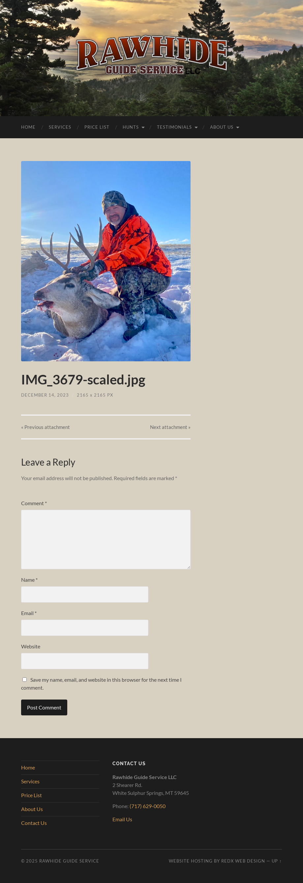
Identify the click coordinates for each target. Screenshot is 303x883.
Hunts (131, 127)
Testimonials (174, 127)
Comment (34, 503)
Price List (96, 127)
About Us (221, 127)
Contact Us (34, 823)
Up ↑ (277, 861)
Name (29, 579)
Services (60, 127)
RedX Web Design (243, 861)
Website (30, 646)
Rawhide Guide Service (69, 861)
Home (28, 127)
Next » (170, 427)
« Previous (45, 427)
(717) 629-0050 (148, 806)
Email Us (122, 819)
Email (29, 613)
